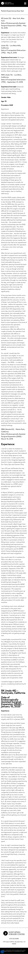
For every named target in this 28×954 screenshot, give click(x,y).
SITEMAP (23, 951)
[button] (25, 3)
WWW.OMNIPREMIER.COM (16, 951)
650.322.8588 (14, 939)
